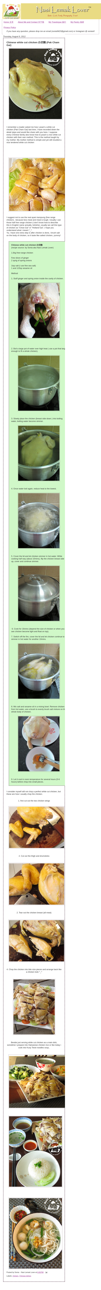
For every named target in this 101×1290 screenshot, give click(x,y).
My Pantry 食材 (77, 22)
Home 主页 (8, 22)
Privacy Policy (10, 27)
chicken (15, 1276)
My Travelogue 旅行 (57, 22)
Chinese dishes (25, 1276)
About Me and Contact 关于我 (31, 22)
